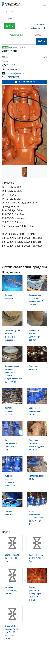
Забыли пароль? (38, 28)
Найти (41, 41)
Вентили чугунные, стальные (9, 411)
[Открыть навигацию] (44, 4)
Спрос (38, 34)
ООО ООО (10, 64)
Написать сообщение (24, 82)
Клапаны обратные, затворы (9, 514)
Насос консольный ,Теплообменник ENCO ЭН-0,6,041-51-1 (36, 517)
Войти (9, 26)
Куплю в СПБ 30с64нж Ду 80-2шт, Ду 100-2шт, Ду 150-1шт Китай (12, 632)
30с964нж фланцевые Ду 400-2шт (11, 590)
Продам (5, 47)
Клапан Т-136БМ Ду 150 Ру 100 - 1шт (12, 558)
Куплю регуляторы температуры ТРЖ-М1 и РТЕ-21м (35, 593)
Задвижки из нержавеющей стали (35, 411)
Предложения (15, 34)
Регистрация (39, 24)
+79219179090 (13, 77)
